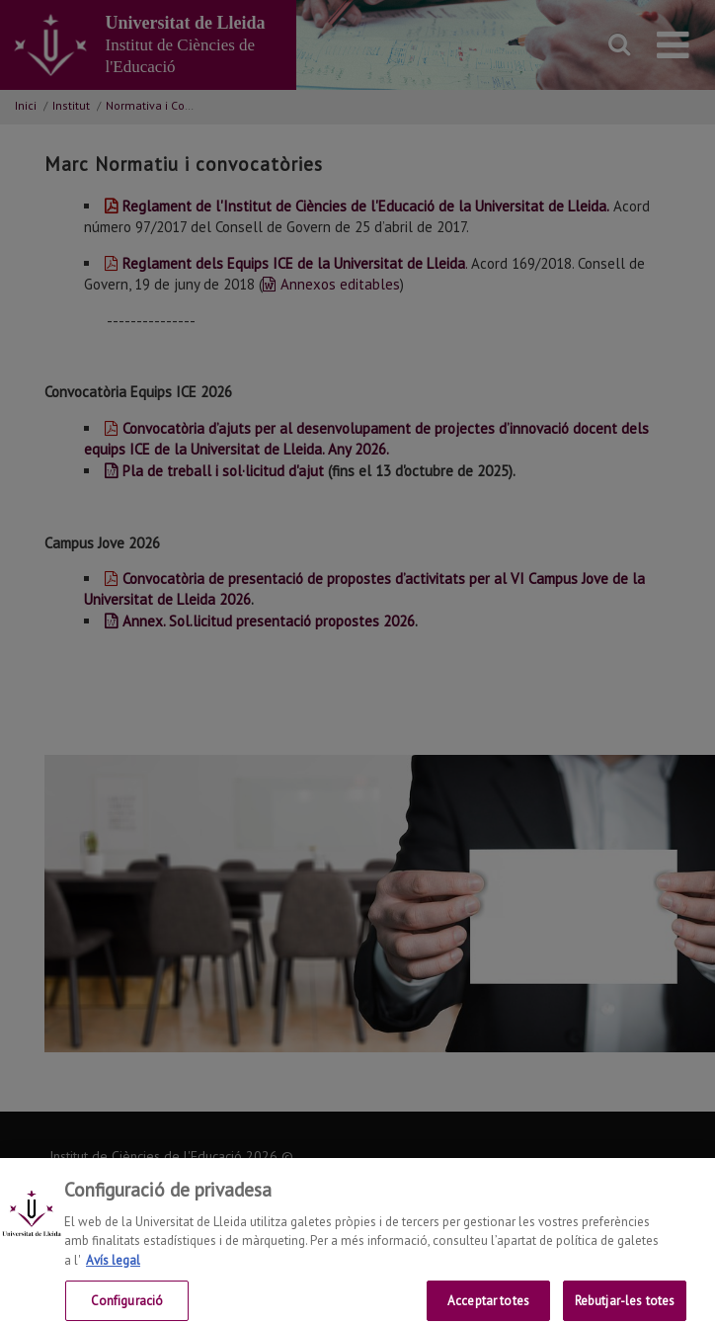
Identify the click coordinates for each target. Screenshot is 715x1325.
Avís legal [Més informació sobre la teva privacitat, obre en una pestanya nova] (113, 1271)
